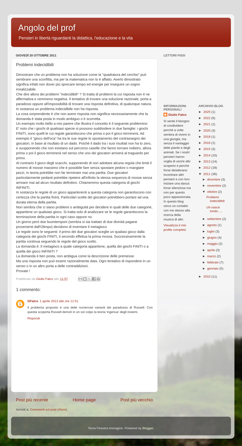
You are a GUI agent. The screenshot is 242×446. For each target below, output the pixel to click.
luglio (211, 231)
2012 (207, 167)
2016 (207, 143)
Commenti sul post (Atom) (48, 409)
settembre (214, 219)
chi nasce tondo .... (214, 209)
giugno (212, 237)
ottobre (212, 191)
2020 (207, 130)
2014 (207, 155)
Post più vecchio (136, 399)
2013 (207, 161)
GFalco (32, 301)
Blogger (147, 428)
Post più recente (32, 399)
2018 (207, 136)
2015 (207, 149)
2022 (207, 118)
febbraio (213, 262)
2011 (207, 174)
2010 (207, 276)
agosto (212, 225)
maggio (213, 243)
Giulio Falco (177, 114)
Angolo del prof (46, 28)
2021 (207, 124)
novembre (214, 185)
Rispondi (33, 318)
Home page (84, 399)
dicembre (214, 179)
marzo (212, 256)
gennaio (213, 268)
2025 (207, 112)
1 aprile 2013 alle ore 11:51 (59, 301)
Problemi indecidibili (215, 199)
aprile (211, 250)
